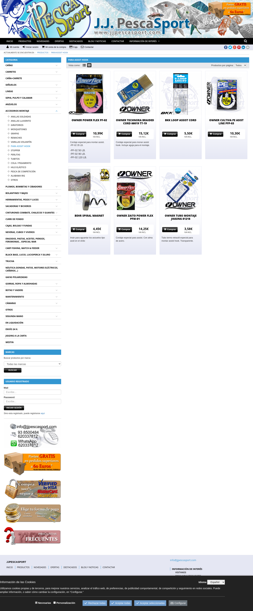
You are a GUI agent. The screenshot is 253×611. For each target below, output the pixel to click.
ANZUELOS (11, 104)
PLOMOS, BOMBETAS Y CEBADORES (24, 186)
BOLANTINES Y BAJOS (17, 193)
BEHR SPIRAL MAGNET (89, 215)
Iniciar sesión (14, 408)
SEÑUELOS (11, 84)
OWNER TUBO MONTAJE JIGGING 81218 (181, 217)
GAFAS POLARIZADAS (17, 277)
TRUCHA (10, 261)
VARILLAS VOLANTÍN (19, 141)
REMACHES (14, 137)
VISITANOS (180, 572)
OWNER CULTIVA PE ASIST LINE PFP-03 (226, 121)
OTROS (12, 179)
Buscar (12, 370)
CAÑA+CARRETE (14, 78)
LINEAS (9, 91)
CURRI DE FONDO (15, 219)
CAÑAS (9, 65)
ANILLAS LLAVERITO (19, 120)
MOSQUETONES (17, 129)
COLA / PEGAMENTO (19, 163)
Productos (42, 53)
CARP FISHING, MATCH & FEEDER (22, 248)
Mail (6, 387)
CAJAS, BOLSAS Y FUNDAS (19, 225)
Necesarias (44, 603)
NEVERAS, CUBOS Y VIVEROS (20, 232)
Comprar (79, 134)
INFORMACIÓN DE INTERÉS (143, 41)
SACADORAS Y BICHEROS (18, 206)
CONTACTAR (117, 41)
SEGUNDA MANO (14, 316)
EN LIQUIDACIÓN (14, 322)
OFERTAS (59, 41)
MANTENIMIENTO (15, 296)
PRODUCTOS (24, 41)
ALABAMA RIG (16, 175)
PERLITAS (13, 154)
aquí (43, 413)
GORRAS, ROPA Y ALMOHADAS (21, 283)
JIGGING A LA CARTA (16, 335)
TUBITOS (13, 158)
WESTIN (10, 342)
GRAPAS (13, 133)
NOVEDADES (43, 41)
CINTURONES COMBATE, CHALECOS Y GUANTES (30, 212)
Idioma (202, 582)
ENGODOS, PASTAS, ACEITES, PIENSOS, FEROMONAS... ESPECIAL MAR (25, 240)
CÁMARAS (11, 303)
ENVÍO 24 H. (12, 329)
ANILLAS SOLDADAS (19, 116)
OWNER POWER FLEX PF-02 (89, 120)
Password (9, 397)
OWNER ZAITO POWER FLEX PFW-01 (135, 217)
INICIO (10, 41)
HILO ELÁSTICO (16, 167)
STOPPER (13, 150)
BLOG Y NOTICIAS (97, 41)
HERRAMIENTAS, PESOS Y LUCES (22, 199)
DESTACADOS (76, 41)
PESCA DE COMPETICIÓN (21, 171)
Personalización (65, 603)
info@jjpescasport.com (183, 560)
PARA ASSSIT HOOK (59, 53)
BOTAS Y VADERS (14, 290)
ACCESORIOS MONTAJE (17, 110)
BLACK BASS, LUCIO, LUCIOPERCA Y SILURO (28, 254)
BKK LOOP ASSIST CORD (180, 120)
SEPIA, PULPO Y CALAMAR (19, 97)
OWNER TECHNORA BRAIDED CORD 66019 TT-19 (135, 121)
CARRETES (11, 71)
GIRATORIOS (15, 125)
